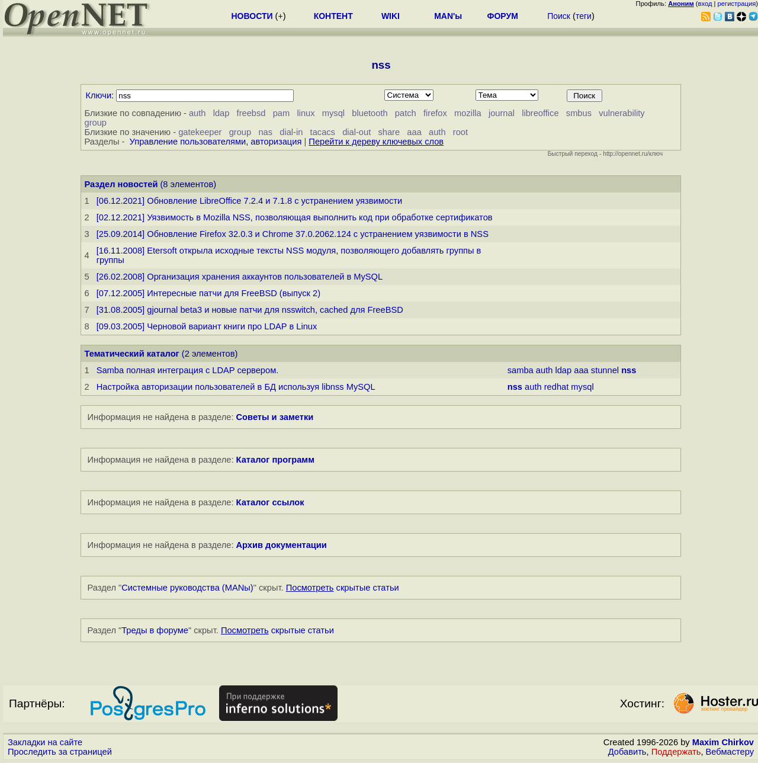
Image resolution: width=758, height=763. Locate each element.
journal (502, 113)
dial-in (291, 132)
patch (405, 113)
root (460, 132)
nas (265, 132)
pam (281, 113)
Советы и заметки (275, 417)
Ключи (99, 95)
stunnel (605, 370)
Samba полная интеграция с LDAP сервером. (188, 370)
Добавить (627, 751)
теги (584, 16)
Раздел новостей (121, 184)
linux (305, 113)
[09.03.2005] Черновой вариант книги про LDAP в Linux (207, 326)
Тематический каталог (132, 353)
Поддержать (676, 751)
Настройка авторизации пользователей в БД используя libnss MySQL (236, 387)
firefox (435, 113)
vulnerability (621, 113)
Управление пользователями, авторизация (216, 141)
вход (705, 3)
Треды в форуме (154, 630)
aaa (414, 132)
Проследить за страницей (60, 751)
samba (521, 370)
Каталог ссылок (270, 502)
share (389, 132)
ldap (221, 113)
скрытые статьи (342, 587)
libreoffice (540, 113)
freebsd (251, 113)
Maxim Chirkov (723, 742)
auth (197, 113)
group (96, 122)
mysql (333, 113)
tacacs (322, 132)
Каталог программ (275, 459)
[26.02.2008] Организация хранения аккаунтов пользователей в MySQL (240, 276)
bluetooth (369, 113)
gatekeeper (199, 132)
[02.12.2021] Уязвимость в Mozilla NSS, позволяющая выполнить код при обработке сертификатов (295, 217)
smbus (579, 113)
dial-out (356, 132)
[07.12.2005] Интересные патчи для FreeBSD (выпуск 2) (208, 293)
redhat (556, 387)
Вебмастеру (730, 751)
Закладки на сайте (45, 742)
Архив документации (281, 545)
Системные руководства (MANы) (187, 587)
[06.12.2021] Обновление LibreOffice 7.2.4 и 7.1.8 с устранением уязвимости (250, 201)
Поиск (558, 16)
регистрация (737, 3)
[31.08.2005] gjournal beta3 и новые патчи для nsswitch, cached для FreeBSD (250, 310)
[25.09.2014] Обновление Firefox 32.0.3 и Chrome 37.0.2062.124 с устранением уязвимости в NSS (293, 234)
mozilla (467, 113)
